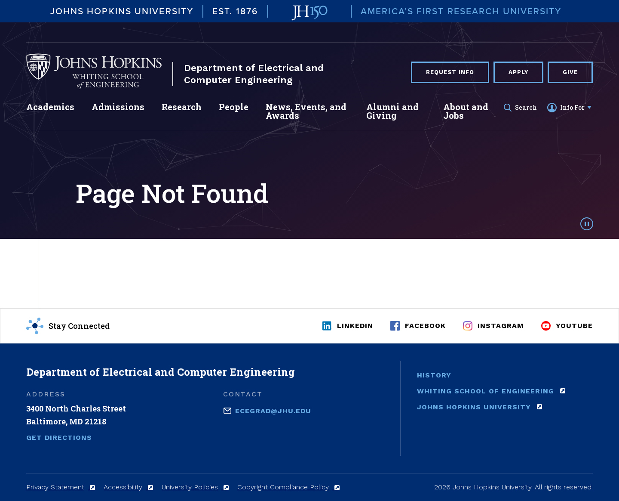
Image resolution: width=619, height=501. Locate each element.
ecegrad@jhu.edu (273, 410)
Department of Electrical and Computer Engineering (254, 73)
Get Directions (59, 437)
